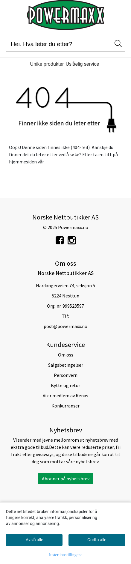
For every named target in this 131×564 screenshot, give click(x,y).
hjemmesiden (23, 162)
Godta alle (96, 539)
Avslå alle (34, 539)
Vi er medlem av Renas (65, 395)
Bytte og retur (65, 385)
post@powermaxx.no (65, 326)
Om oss (65, 355)
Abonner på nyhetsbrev (65, 479)
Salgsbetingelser (65, 365)
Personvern (65, 375)
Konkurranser (65, 406)
